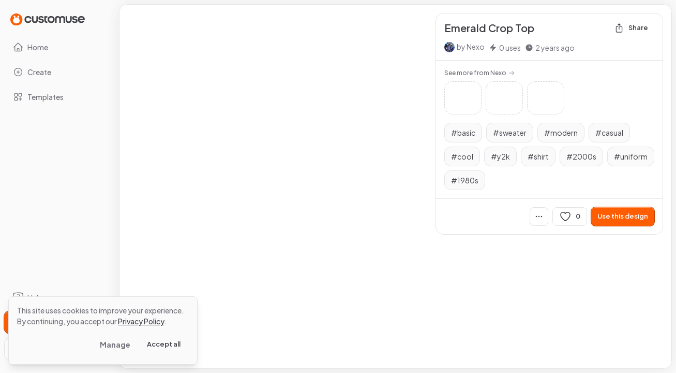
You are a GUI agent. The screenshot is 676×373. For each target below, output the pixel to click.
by (471, 46)
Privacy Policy (141, 321)
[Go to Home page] (47, 18)
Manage (115, 344)
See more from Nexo (479, 73)
